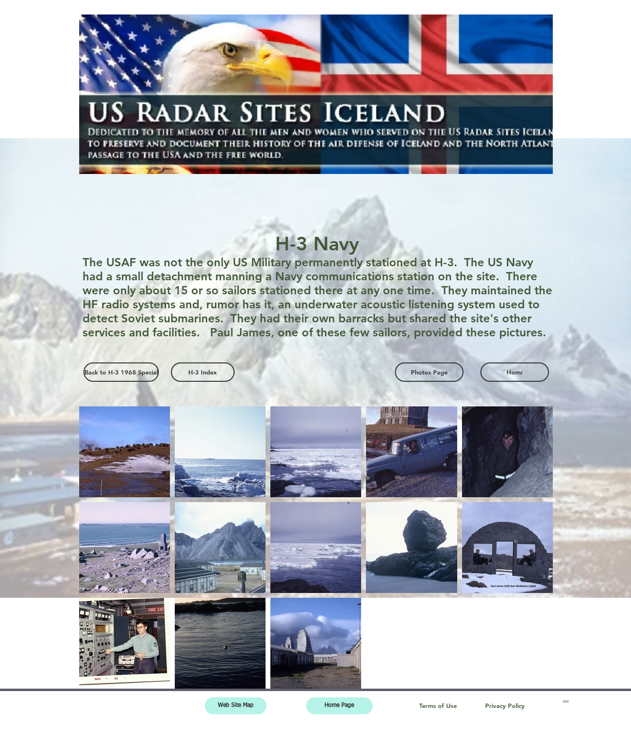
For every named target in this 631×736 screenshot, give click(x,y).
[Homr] (514, 372)
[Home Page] (339, 705)
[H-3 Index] (203, 372)
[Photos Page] (429, 372)
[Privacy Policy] (505, 705)
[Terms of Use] (438, 705)
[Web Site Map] (235, 705)
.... (566, 699)
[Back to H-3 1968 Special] (121, 372)
